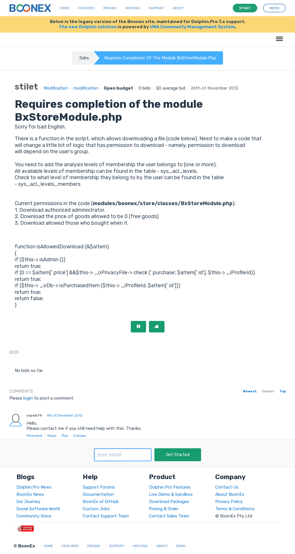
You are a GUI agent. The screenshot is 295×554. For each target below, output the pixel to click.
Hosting (132, 8)
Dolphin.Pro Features (170, 487)
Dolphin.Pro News (34, 487)
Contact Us (227, 487)
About (178, 8)
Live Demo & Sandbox (171, 494)
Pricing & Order (163, 508)
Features (86, 8)
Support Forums (99, 487)
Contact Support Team (106, 516)
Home (64, 8)
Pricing (110, 8)
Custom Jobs (96, 508)
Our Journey (28, 501)
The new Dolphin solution (88, 26)
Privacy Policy (229, 501)
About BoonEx (229, 494)
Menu (278, 36)
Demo (181, 546)
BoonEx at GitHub (101, 501)
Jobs (84, 57)
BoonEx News (30, 494)
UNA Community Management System (192, 26)
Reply (52, 436)
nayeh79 (34, 415)
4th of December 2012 (64, 415)
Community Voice (33, 516)
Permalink (34, 436)
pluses (79, 436)
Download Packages (169, 501)
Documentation (98, 494)
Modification (56, 88)
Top (282, 391)
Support (156, 8)
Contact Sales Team (169, 516)
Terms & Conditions (235, 508)
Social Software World (38, 508)
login (28, 398)
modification (85, 88)
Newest (250, 391)
